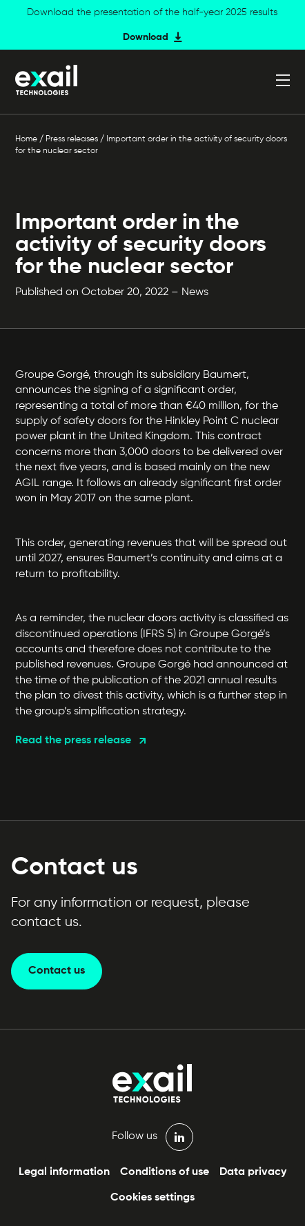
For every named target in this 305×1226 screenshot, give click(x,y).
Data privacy (252, 1172)
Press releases (72, 139)
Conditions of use (164, 1172)
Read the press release (73, 740)
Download (145, 37)
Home (26, 139)
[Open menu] (283, 80)
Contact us (56, 970)
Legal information (64, 1172)
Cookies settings (152, 1197)
